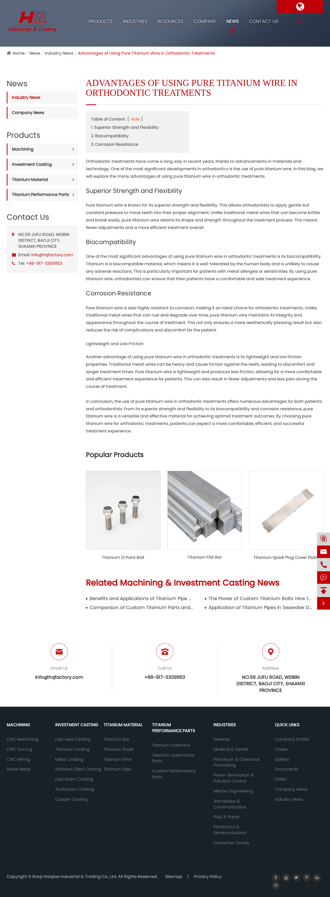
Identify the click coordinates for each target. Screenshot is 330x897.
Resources (170, 21)
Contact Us (263, 21)
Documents (286, 769)
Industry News (59, 53)
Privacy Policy (208, 876)
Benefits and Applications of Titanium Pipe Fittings (141, 598)
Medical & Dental (230, 749)
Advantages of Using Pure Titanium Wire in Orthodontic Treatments (146, 53)
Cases (281, 749)
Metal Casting (69, 759)
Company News (28, 113)
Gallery (282, 759)
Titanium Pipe (117, 769)
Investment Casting (32, 164)
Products (101, 21)
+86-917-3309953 (44, 263)
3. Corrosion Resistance (114, 144)
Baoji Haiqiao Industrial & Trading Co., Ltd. (75, 876)
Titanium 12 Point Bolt (123, 557)
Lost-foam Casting (74, 779)
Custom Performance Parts (174, 774)
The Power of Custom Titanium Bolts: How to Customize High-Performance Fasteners (260, 598)
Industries (135, 21)
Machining (23, 149)
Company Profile (292, 739)
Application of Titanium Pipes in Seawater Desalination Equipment (260, 607)
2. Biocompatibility (110, 136)
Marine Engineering (233, 791)
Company (205, 21)
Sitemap (173, 876)
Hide (135, 119)
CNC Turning (19, 749)
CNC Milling (18, 759)
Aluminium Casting (74, 789)
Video (281, 779)
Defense (221, 739)
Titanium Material (30, 180)
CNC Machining (22, 739)
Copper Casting (71, 799)
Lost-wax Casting (72, 739)
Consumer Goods (231, 843)
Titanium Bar (116, 739)
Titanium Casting (72, 749)
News (232, 21)
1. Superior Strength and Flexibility (125, 127)
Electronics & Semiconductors (230, 830)
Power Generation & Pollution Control (233, 778)
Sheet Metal (18, 769)
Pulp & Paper (226, 817)
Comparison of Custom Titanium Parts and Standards (141, 607)
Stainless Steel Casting (78, 769)
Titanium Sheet (119, 749)
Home (19, 53)
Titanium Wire (117, 759)
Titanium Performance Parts (40, 195)
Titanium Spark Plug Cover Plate (285, 557)
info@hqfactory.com (52, 255)
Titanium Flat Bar (204, 557)
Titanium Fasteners (171, 745)
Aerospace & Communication (229, 804)
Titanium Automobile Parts (173, 758)
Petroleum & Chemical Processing (236, 762)
